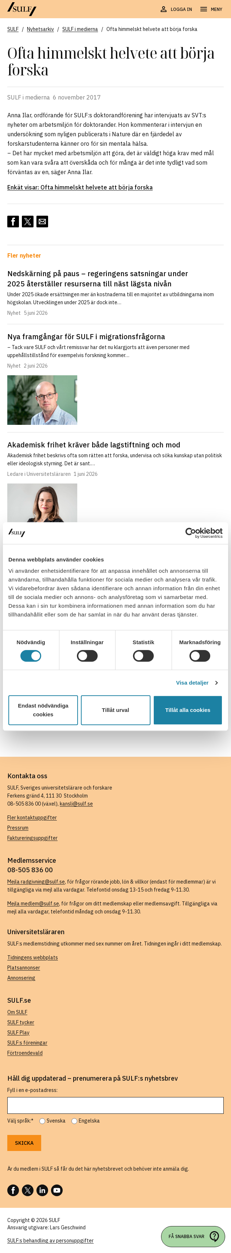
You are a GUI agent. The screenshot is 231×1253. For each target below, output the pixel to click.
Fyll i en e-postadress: (32, 1090)
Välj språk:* (20, 1120)
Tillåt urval (115, 710)
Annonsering (21, 978)
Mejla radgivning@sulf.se (36, 881)
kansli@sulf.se (76, 803)
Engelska (89, 1120)
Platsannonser (23, 967)
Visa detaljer (192, 683)
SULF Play (18, 1032)
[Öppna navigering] (211, 9)
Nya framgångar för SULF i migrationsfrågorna (86, 336)
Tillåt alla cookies (188, 710)
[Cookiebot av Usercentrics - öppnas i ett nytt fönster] (191, 533)
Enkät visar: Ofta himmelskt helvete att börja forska (80, 187)
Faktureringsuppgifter (32, 838)
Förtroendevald (25, 1053)
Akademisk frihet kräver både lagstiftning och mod (93, 445)
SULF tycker (20, 1022)
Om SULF (17, 1012)
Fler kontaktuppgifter (32, 817)
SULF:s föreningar (27, 1042)
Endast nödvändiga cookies (43, 709)
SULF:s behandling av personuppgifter (50, 1240)
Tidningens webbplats (32, 957)
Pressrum (17, 828)
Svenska (56, 1120)
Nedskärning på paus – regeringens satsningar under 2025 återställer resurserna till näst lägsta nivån (97, 279)
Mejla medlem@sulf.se (33, 903)
